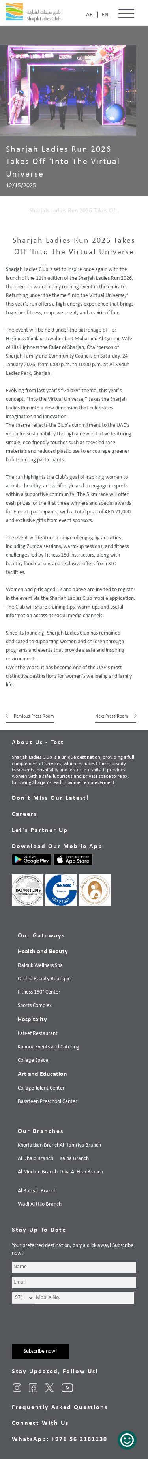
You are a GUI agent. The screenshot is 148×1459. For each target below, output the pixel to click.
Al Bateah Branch (37, 1191)
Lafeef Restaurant (38, 1034)
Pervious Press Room (34, 716)
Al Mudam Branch (38, 1172)
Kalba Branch (74, 1159)
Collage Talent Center (41, 1088)
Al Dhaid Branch (35, 1159)
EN (105, 15)
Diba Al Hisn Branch (81, 1172)
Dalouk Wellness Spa (40, 965)
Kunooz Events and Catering (48, 1047)
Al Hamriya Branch (80, 1145)
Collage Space (33, 1060)
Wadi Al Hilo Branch (40, 1204)
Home (13, 211)
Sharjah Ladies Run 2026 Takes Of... (74, 211)
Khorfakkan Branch (39, 1145)
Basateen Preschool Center (47, 1102)
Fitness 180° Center (39, 992)
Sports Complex (35, 1006)
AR (89, 15)
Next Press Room (111, 716)
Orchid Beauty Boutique (44, 979)
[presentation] (72, 1328)
